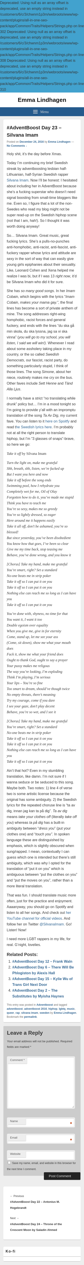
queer (10, 1012)
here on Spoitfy (57, 421)
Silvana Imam (17, 180)
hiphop (52, 1008)
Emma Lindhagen (42, 100)
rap (17, 1012)
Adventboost (45, 1004)
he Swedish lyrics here (34, 427)
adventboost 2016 (35, 1008)
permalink (30, 1016)
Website (15, 1154)
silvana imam (29, 1012)
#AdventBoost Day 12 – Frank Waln (42, 961)
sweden (45, 1012)
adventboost (15, 1008)
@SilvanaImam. (52, 924)
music (71, 1008)
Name (14, 1121)
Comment (17, 1060)
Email (13, 1137)
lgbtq (62, 1008)
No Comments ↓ (17, 145)
